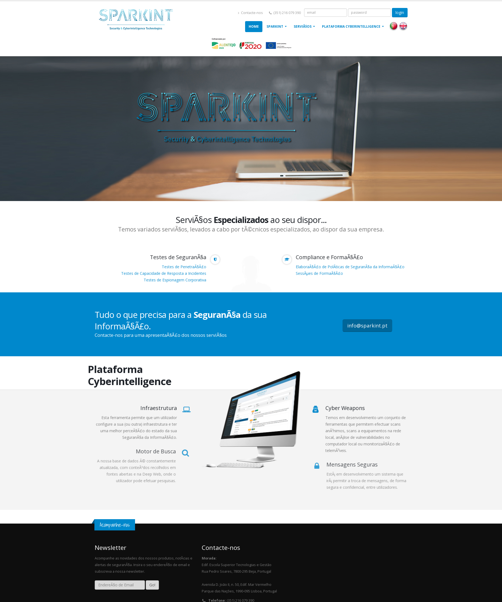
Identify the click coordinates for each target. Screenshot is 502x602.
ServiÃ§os (303, 26)
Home (254, 26)
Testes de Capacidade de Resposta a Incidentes (162, 273)
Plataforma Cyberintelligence (351, 26)
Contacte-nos (250, 12)
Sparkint (275, 26)
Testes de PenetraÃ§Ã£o (183, 266)
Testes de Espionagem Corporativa (174, 279)
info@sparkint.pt (367, 325)
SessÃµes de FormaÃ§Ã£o (320, 273)
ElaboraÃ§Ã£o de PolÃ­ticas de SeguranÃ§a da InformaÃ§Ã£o (351, 266)
